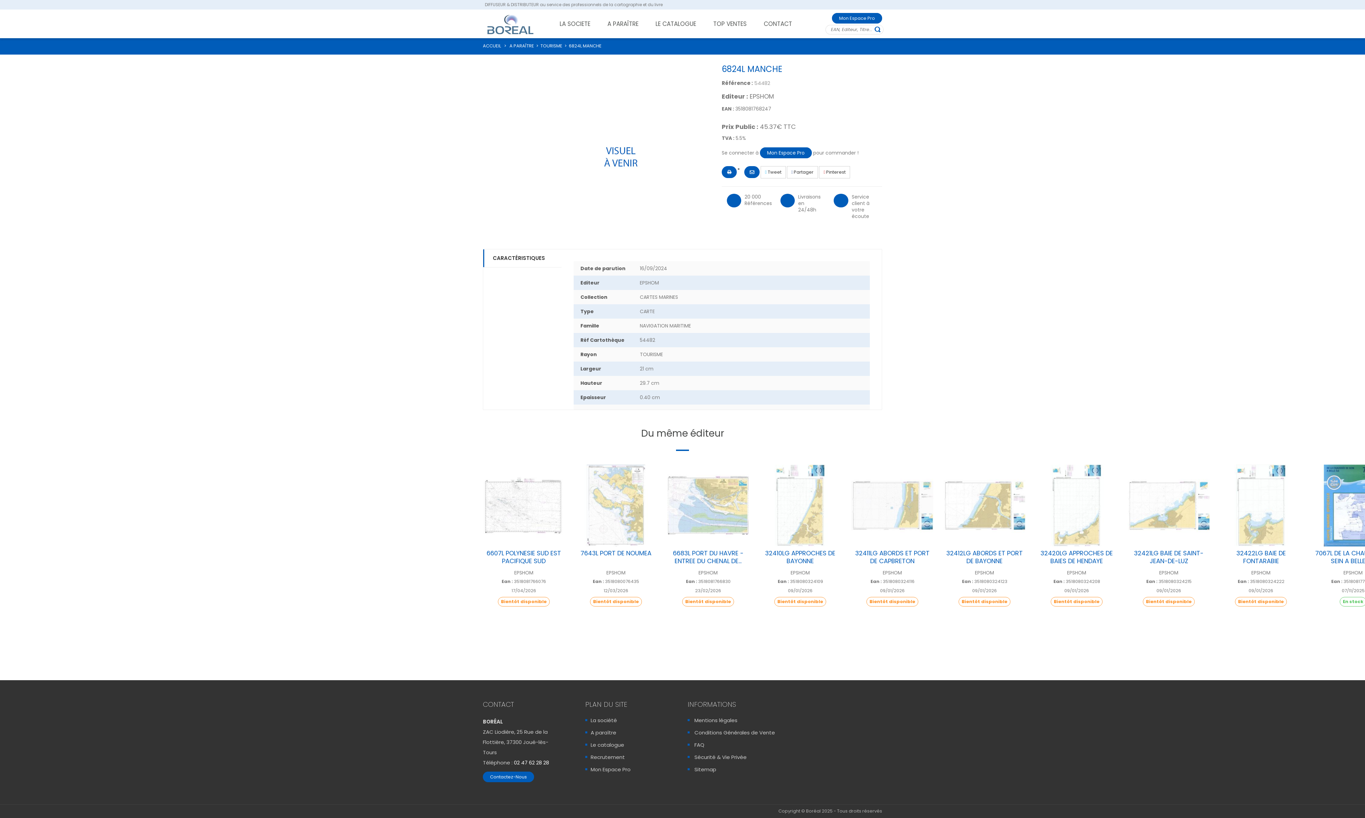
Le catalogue (607, 744)
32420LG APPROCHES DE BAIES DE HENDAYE (1076, 557)
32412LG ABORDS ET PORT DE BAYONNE (984, 557)
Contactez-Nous (508, 777)
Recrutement (608, 757)
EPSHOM (762, 96)
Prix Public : (740, 127)
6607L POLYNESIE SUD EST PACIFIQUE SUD (524, 557)
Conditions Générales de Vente (734, 732)
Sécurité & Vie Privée (720, 757)
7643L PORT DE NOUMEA (615, 553)
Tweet (773, 172)
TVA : (728, 138)
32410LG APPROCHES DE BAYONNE (800, 557)
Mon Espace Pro (857, 18)
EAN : (728, 109)
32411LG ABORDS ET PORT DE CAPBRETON (892, 557)
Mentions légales (715, 720)
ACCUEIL (492, 46)
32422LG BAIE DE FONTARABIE (1261, 557)
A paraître (603, 732)
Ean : (507, 582)
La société (604, 720)
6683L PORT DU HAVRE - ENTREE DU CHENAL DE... (708, 557)
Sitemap (705, 769)
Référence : (737, 83)
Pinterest (834, 172)
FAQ (699, 744)
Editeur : (735, 96)
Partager (802, 172)
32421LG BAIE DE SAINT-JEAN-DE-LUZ (1169, 557)
